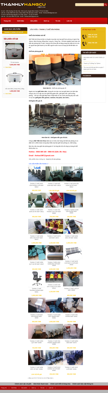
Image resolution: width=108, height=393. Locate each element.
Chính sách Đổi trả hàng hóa (60, 384)
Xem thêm (8, 67)
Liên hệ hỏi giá (54, 190)
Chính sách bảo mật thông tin (82, 384)
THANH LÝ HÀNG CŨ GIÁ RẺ (13, 32)
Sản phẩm (33, 21)
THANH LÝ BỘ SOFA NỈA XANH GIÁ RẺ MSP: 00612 (71, 185)
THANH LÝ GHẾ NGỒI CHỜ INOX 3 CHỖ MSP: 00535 (71, 263)
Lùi (32, 378)
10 (40, 378)
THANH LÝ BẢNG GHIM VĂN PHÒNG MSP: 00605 (71, 211)
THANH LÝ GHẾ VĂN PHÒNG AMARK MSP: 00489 (54, 342)
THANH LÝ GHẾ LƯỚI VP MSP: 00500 (71, 289)
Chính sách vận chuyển (23, 384)
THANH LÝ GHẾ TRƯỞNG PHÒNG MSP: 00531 (36, 290)
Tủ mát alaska (15, 62)
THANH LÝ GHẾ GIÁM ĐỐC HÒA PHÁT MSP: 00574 (36, 237)
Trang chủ (7, 21)
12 (44, 378)
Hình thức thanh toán (40, 384)
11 (42, 378)
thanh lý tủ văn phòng (53, 159)
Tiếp (48, 378)
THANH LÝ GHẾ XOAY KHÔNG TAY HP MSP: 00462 (53, 369)
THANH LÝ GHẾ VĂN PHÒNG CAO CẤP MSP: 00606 (54, 211)
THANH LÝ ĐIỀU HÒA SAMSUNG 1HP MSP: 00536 (54, 264)
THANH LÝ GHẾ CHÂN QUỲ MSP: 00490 (36, 341)
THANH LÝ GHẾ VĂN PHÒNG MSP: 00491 (71, 315)
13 (46, 378)
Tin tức (57, 21)
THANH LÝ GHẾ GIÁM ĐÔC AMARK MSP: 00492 (54, 316)
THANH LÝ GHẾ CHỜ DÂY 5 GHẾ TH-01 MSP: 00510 (54, 286)
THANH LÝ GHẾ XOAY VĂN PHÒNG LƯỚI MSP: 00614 (36, 185)
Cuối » (51, 378)
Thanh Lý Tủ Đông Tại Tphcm (92, 63)
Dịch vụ (46, 21)
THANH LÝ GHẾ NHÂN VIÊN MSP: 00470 (71, 341)
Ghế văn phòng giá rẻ (59, 88)
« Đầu (29, 378)
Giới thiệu (20, 21)
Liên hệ (69, 21)
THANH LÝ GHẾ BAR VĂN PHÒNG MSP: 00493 (36, 316)
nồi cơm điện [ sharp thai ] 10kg (14, 88)
